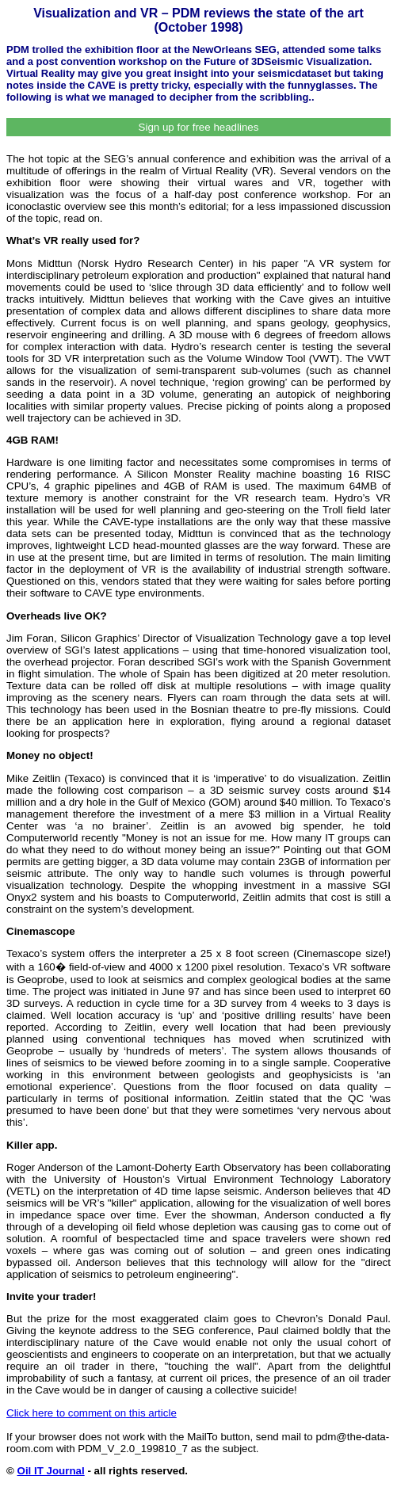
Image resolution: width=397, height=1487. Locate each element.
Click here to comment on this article (91, 1413)
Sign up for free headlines (199, 127)
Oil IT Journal (51, 1471)
